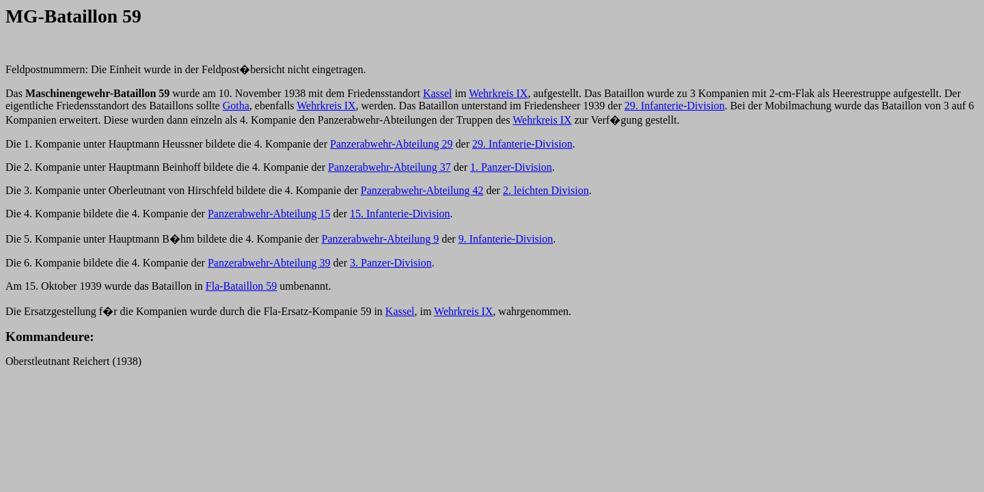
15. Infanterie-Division (400, 213)
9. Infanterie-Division (506, 239)
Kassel (437, 93)
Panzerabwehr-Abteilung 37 (389, 167)
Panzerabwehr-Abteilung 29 (391, 144)
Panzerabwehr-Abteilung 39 (269, 263)
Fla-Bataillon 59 (241, 286)
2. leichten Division (546, 190)
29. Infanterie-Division (675, 105)
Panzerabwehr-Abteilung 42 (422, 190)
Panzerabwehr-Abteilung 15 (269, 213)
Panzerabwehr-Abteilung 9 (380, 239)
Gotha (236, 105)
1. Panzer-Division (511, 167)
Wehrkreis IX (498, 93)
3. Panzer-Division (391, 263)
